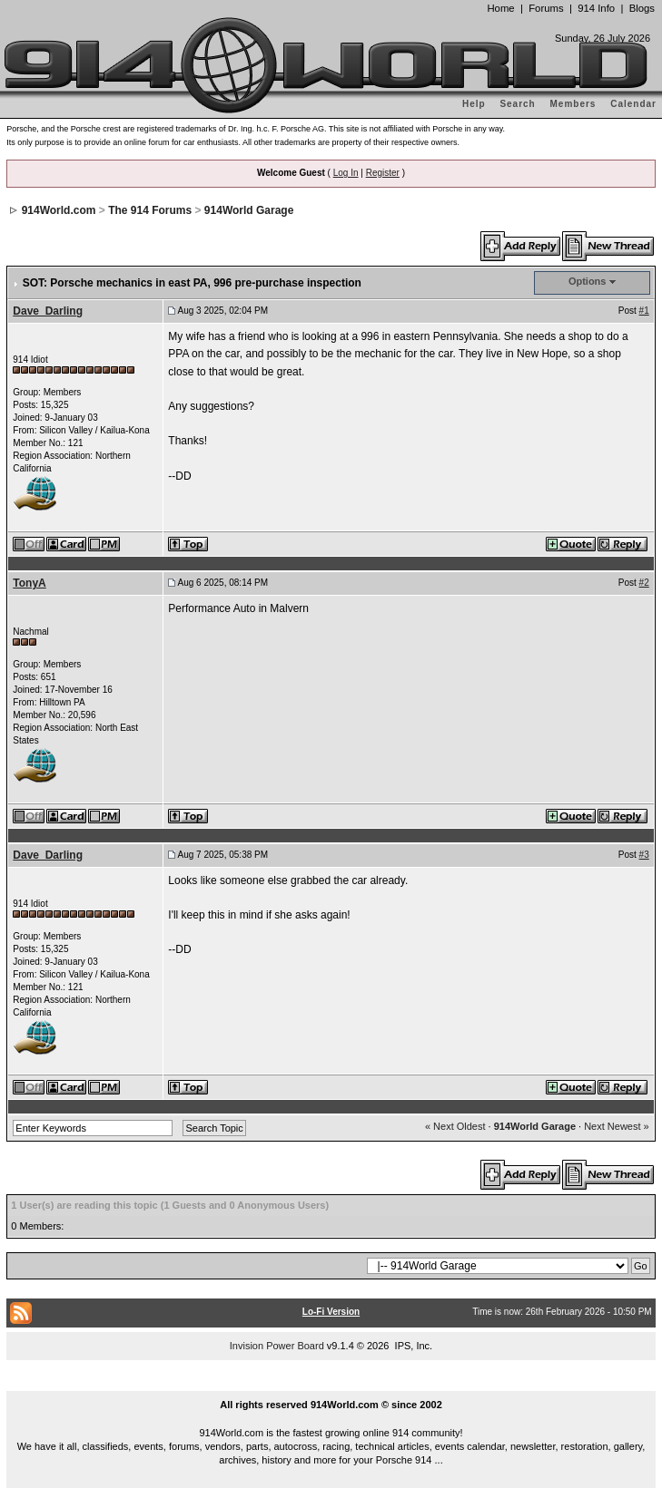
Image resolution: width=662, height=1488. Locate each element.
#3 (644, 855)
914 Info (596, 8)
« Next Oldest (455, 1126)
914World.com (59, 210)
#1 (644, 311)
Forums (546, 8)
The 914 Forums (150, 210)
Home (500, 8)
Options (587, 281)
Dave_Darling (48, 311)
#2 (644, 583)
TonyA (29, 583)
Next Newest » (616, 1126)
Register (383, 173)
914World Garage (248, 210)
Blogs (642, 8)
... (331, 1385)
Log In (346, 173)
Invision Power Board (277, 1345)
